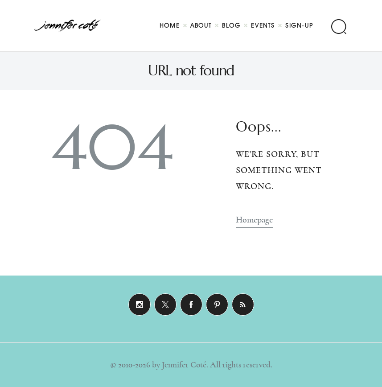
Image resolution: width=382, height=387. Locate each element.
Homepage (254, 219)
